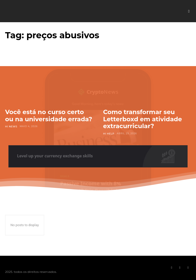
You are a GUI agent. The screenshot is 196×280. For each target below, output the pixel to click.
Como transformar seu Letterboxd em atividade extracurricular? (142, 119)
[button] (188, 11)
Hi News (11, 126)
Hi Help (108, 133)
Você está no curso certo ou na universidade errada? (48, 115)
